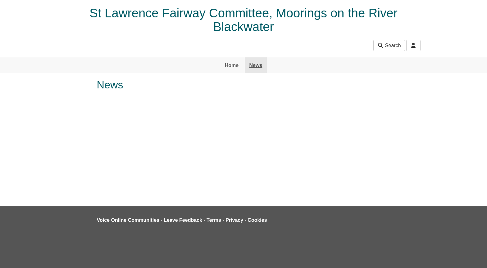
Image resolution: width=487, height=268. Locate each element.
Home (232, 65)
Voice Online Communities (128, 220)
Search (389, 45)
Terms (214, 220)
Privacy (234, 220)
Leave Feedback (183, 220)
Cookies (257, 220)
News (255, 65)
